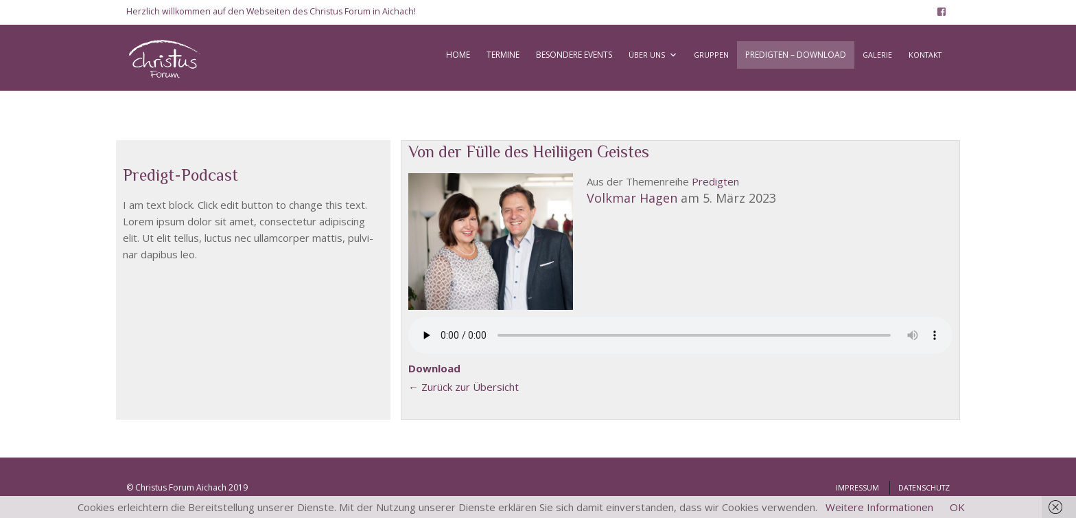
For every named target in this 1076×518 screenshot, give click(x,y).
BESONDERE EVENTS (574, 54)
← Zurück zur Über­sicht (463, 387)
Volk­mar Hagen (632, 198)
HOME (458, 54)
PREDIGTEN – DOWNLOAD (795, 54)
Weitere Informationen (879, 507)
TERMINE (503, 54)
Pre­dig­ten (715, 181)
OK (957, 507)
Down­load (434, 368)
